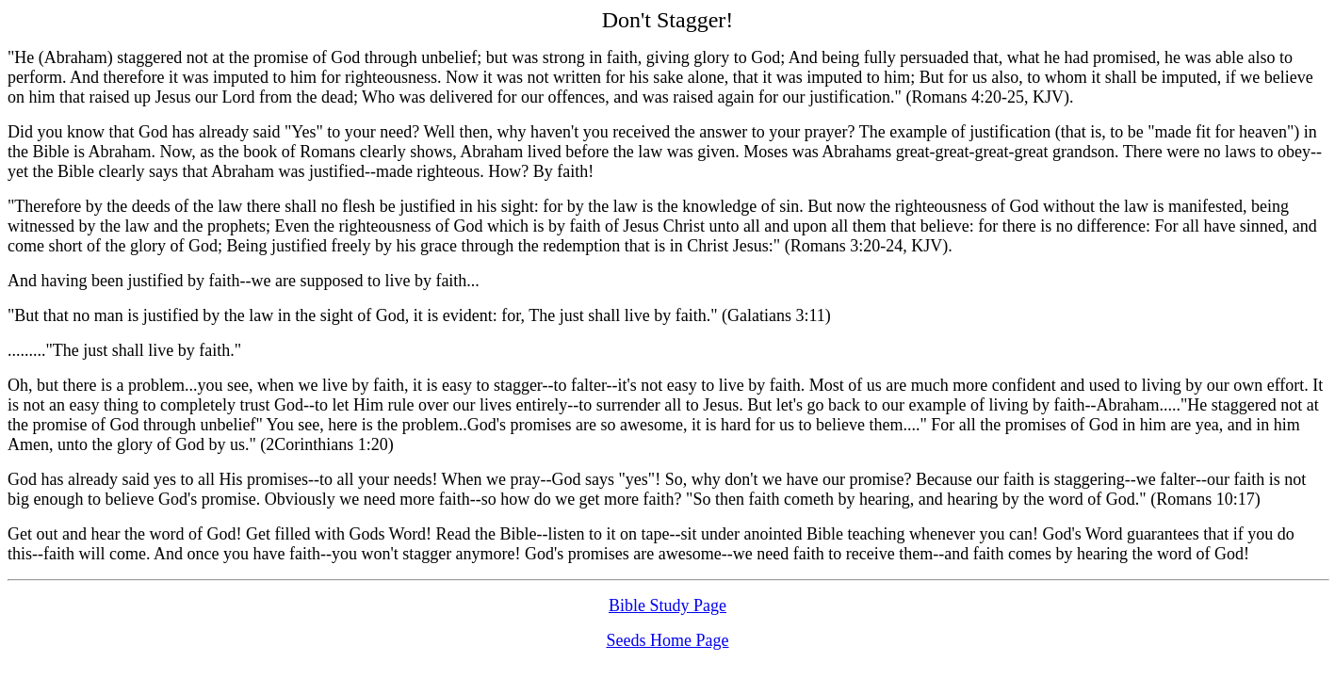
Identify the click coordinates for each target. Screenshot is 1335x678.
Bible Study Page (667, 605)
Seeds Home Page (668, 640)
